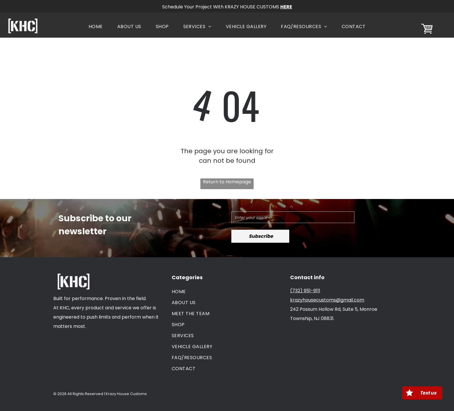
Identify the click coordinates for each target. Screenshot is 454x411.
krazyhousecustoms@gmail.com (327, 300)
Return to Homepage (227, 181)
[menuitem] (95, 26)
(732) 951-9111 (305, 290)
